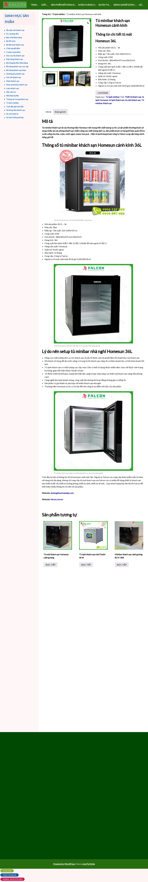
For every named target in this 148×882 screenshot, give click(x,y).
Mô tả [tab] (48, 121)
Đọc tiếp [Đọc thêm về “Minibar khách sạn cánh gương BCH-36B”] (121, 574)
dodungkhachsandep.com (62, 502)
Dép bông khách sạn (14, 59)
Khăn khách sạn (12, 81)
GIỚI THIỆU (45, 4)
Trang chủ (35, 4)
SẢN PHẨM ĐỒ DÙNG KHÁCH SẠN (64, 4)
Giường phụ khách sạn (15, 74)
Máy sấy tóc (11, 92)
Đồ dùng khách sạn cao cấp (17, 66)
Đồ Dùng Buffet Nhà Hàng (17, 63)
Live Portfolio (88, 877)
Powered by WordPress (64, 877)
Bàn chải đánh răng (14, 37)
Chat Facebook (9, 875)
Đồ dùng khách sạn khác (16, 70)
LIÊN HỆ (142, 4)
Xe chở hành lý (12, 114)
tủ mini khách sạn (133, 109)
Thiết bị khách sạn (133, 106)
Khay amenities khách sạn (16, 85)
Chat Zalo (7, 871)
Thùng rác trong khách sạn (17, 99)
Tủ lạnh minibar (58, 14)
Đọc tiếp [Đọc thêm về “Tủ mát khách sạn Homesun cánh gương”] (51, 574)
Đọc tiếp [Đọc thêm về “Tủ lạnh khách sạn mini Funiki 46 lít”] (86, 574)
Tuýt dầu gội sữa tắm (15, 106)
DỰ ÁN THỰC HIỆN (105, 4)
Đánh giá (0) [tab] (60, 121)
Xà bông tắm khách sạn (15, 110)
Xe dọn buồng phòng (14, 117)
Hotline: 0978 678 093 (12, 879)
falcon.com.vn (57, 509)
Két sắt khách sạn (13, 77)
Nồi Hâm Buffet (12, 96)
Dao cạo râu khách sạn (15, 55)
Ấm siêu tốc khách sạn (15, 30)
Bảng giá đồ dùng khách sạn (126, 4)
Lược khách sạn (12, 88)
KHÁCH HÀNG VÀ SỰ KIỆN (87, 4)
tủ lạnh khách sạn (116, 109)
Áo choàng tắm (12, 34)
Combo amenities (13, 52)
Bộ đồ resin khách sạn (15, 45)
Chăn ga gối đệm (13, 48)
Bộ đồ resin (10, 41)
